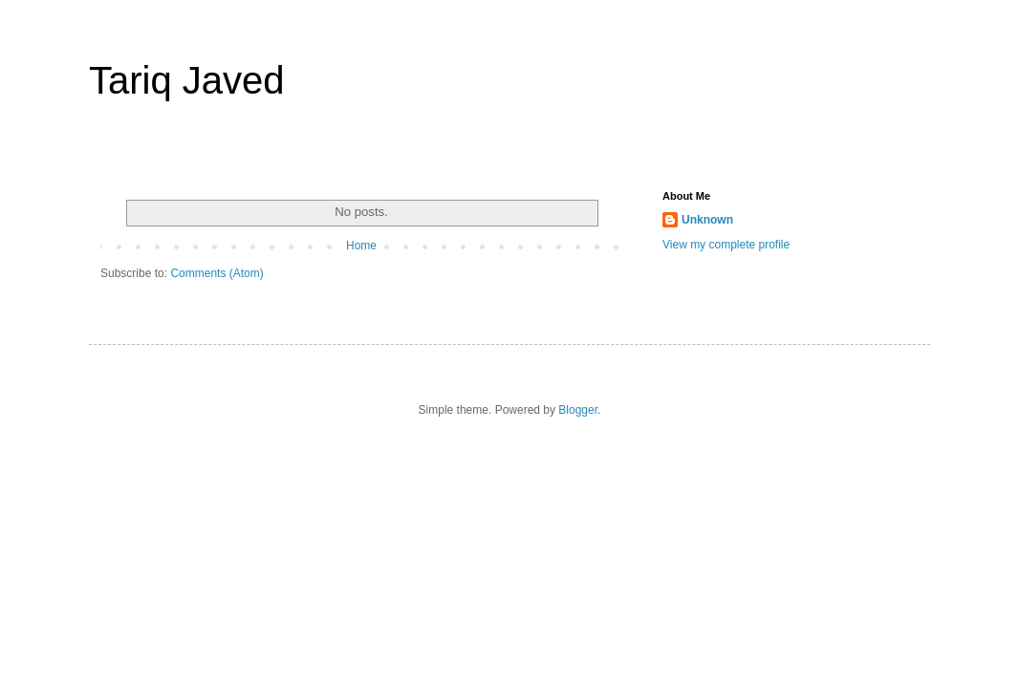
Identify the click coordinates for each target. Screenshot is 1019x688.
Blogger (577, 410)
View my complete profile (726, 244)
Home (361, 245)
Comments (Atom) (216, 273)
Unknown (707, 219)
